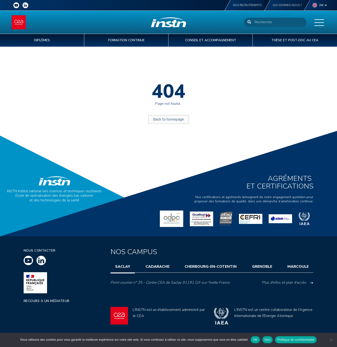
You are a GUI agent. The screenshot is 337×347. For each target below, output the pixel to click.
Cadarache (157, 266)
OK (255, 339)
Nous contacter (39, 250)
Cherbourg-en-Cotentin (211, 266)
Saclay (122, 266)
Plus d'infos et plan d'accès (287, 282)
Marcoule (298, 266)
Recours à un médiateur (47, 301)
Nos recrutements (247, 5)
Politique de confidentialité (295, 339)
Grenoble (262, 266)
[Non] (331, 339)
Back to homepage (168, 119)
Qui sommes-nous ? (287, 5)
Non (268, 339)
